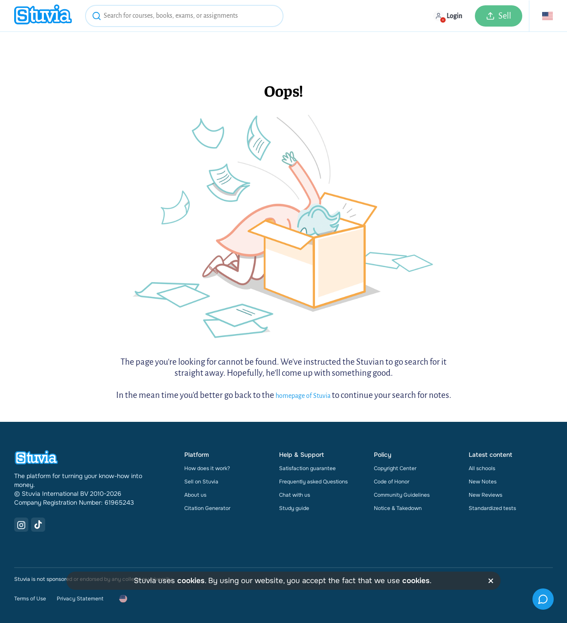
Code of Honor (391, 481)
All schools (482, 468)
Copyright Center (395, 468)
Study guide (294, 508)
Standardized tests (492, 508)
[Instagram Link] (21, 525)
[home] (43, 15)
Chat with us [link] (294, 494)
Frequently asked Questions (313, 481)
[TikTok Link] (38, 525)
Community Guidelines (402, 494)
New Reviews (485, 494)
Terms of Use (30, 598)
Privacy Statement (80, 598)
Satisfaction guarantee (307, 468)
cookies (191, 580)
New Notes (483, 481)
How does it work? (207, 468)
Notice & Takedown (398, 508)
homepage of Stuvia (303, 395)
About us (195, 494)
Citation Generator (207, 508)
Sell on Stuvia (201, 481)
